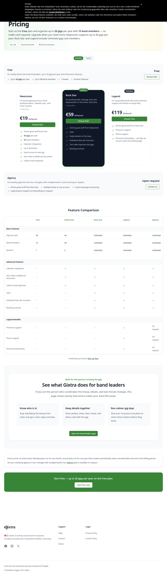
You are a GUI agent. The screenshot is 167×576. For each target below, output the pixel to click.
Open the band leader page (83, 433)
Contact (61, 538)
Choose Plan (151, 77)
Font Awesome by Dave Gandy (25, 566)
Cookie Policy (91, 538)
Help (60, 533)
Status (61, 544)
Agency (70, 462)
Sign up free (93, 358)
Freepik (45, 566)
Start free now (83, 485)
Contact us (152, 186)
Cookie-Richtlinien (57, 12)
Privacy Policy (91, 533)
